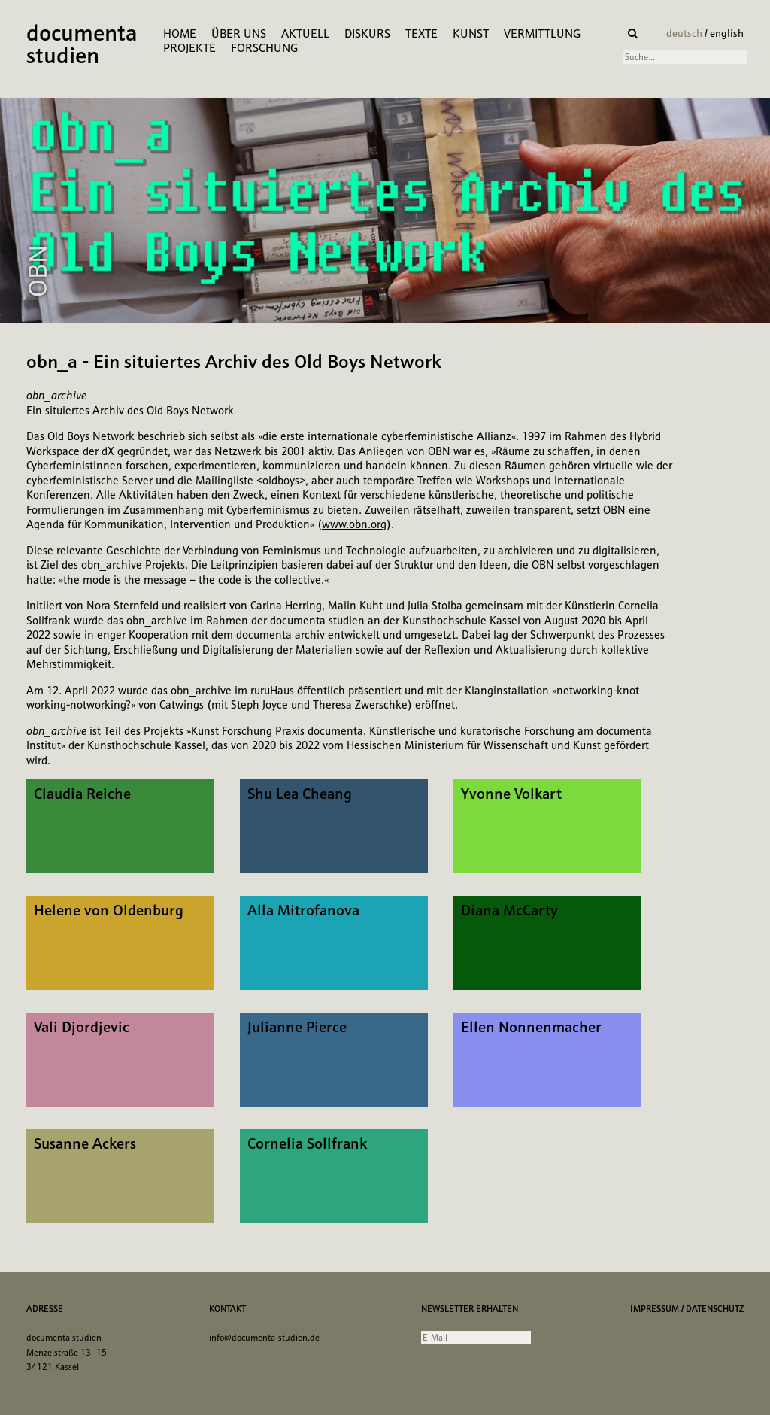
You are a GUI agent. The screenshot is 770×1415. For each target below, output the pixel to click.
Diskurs (367, 33)
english (727, 33)
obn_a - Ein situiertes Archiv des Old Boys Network (233, 361)
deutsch (685, 33)
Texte (421, 33)
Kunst (471, 33)
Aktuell (305, 33)
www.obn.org (354, 524)
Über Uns (238, 33)
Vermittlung (542, 33)
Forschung (264, 48)
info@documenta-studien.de (264, 1337)
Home (179, 33)
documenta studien (82, 46)
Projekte (189, 48)
